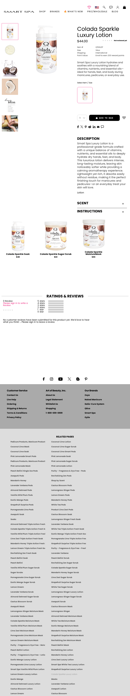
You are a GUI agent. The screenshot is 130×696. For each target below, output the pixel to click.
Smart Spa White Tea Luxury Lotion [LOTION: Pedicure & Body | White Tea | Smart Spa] (67, 665)
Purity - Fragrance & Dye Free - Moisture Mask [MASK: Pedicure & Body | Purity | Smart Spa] (28, 645)
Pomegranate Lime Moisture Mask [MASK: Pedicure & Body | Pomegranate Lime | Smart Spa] (27, 635)
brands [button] (55, 12)
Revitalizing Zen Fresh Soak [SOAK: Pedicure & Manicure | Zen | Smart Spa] (23, 553)
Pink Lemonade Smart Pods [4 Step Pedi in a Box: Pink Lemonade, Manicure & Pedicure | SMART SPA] (23, 456)
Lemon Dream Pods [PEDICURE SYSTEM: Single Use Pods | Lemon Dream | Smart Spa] (60, 495)
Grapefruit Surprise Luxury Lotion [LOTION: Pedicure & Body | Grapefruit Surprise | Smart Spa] (67, 669)
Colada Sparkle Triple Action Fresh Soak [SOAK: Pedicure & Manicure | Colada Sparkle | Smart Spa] (28, 529)
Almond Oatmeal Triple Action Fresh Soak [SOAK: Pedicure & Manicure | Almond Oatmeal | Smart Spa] (28, 524)
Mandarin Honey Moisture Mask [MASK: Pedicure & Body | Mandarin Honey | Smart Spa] (66, 631)
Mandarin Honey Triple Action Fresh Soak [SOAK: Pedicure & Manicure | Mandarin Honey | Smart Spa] (28, 543)
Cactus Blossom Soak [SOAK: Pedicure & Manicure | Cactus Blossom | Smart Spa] (61, 514)
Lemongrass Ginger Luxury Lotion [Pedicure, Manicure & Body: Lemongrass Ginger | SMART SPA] (67, 592)
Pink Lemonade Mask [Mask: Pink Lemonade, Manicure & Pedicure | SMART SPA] (20, 466)
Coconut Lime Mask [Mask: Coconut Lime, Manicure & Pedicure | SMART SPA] (20, 447)
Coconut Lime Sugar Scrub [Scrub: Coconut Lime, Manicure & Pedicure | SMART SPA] (63, 447)
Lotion (80, 193)
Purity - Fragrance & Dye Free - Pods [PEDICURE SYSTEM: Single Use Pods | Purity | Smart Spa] (68, 471)
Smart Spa (90, 413)
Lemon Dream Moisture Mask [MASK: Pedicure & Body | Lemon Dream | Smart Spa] (24, 640)
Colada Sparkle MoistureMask (93, 253)
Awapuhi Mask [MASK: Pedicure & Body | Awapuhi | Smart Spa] (17, 606)
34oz (88, 50)
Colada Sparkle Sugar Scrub (56, 254)
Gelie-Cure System (94, 404)
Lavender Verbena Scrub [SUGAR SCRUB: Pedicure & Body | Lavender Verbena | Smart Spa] (22, 592)
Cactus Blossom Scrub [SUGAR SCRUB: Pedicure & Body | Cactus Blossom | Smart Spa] (21, 602)
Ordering (11, 404)
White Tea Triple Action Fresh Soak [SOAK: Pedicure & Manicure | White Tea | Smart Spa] (67, 529)
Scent (100, 203)
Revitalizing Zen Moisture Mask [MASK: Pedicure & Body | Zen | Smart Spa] (66, 640)
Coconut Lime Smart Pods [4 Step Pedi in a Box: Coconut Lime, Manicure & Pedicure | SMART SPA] (63, 452)
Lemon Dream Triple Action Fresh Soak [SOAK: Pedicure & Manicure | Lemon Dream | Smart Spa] (28, 548)
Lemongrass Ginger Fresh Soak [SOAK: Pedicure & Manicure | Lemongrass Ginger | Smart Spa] (66, 519)
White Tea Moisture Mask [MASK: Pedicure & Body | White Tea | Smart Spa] (63, 621)
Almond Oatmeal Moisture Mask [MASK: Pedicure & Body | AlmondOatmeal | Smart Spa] (66, 616)
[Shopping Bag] (124, 7)
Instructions (100, 211)
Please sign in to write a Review (15, 304)
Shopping (51, 409)
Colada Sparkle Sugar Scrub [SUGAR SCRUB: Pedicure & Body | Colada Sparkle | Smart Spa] (64, 568)
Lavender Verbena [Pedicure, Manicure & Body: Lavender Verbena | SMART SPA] (59, 553)
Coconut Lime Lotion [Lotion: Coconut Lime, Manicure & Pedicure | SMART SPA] (61, 442)
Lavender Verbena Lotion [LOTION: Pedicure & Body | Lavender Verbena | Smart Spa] (63, 684)
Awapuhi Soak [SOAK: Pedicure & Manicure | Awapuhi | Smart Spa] (17, 514)
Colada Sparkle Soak (18, 254)
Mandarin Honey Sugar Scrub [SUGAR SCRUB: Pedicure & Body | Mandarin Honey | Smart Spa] (65, 572)
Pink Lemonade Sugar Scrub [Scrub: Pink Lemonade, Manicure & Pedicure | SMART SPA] (64, 461)
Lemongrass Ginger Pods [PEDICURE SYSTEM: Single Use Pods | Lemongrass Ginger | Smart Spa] (63, 490)
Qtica (87, 409)
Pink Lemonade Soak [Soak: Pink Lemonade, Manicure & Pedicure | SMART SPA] (61, 456)
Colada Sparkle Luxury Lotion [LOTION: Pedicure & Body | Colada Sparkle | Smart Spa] (64, 674)
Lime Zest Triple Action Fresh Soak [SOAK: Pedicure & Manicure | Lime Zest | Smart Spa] (27, 539)
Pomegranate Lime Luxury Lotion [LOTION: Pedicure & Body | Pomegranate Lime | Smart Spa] (26, 665)
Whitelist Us (52, 404)
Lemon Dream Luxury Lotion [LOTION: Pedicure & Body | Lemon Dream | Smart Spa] (24, 674)
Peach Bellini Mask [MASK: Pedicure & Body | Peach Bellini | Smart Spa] (60, 645)
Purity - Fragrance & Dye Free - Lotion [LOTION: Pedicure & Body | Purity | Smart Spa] (28, 655)
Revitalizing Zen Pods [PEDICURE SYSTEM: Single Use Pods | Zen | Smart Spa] (61, 476)
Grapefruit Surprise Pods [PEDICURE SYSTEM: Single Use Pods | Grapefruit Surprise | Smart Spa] (22, 505)
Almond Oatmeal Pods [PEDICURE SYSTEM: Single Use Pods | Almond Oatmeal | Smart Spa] (21, 490)
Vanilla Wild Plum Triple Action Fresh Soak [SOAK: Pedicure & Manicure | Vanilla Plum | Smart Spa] (28, 534)
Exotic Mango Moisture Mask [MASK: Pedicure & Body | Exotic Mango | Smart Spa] (64, 626)
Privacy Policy (14, 417)
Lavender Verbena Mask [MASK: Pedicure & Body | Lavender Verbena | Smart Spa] (22, 616)
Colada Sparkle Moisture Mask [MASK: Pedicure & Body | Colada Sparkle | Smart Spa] (25, 621)
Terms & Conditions (17, 413)
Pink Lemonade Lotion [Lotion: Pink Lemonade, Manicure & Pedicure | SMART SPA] (61, 466)
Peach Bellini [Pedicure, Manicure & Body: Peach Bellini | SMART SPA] (17, 563)
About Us (50, 395)
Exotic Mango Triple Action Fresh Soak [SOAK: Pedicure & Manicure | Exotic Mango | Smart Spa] (68, 534)
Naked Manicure (93, 400)
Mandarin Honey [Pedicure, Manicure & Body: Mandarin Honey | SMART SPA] (18, 480)
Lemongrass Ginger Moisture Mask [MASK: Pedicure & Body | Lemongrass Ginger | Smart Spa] (27, 611)
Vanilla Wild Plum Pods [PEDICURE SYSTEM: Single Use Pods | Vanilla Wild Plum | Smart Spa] (22, 495)
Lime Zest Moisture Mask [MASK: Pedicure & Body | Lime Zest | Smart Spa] (22, 631)
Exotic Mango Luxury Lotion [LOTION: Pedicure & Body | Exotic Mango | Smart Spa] (24, 660)
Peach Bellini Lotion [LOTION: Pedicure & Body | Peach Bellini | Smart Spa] (20, 650)
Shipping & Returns (17, 409)
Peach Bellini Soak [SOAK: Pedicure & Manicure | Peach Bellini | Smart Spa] (19, 558)
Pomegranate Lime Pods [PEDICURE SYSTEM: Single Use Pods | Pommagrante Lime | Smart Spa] (22, 510)
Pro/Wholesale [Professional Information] (97, 12)
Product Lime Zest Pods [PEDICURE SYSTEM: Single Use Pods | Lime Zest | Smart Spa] (62, 510)
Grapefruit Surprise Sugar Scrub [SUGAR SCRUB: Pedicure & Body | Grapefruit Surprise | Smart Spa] (66, 582)
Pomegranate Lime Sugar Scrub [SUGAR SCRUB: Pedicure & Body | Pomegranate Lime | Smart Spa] (25, 577)
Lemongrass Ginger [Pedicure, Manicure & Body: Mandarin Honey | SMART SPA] (60, 611)
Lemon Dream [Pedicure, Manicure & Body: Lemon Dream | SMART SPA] (17, 693)
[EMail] (98, 126)
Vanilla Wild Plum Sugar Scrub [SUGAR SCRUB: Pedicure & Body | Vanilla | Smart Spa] (25, 568)
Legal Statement (54, 400)
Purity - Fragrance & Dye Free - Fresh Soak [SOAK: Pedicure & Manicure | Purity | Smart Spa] (68, 548)
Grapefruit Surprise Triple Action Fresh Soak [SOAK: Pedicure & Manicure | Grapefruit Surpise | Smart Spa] (68, 543)
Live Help (11, 400)
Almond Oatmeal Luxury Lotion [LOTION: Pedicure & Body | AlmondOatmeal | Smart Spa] (25, 684)
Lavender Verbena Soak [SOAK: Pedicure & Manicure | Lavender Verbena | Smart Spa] (62, 524)
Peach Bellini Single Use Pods (24, 471)
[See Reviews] (114, 41)
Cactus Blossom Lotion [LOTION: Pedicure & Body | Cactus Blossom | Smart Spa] (22, 689)
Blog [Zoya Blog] (115, 12)
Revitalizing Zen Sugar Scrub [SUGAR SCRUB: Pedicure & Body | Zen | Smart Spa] (64, 563)
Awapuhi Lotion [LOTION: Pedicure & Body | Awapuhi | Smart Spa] (58, 689)
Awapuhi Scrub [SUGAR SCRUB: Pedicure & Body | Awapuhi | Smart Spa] (58, 602)
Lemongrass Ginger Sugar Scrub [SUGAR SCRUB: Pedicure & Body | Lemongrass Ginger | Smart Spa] (66, 597)
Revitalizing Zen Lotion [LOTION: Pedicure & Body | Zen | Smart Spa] (62, 650)
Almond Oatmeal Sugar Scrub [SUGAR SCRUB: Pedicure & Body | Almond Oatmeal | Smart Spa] (25, 597)
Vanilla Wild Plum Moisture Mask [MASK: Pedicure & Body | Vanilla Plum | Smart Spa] (26, 626)
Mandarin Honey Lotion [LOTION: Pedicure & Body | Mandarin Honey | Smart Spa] (62, 655)
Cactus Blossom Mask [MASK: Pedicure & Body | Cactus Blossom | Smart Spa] (61, 606)
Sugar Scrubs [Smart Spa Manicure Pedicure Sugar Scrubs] (17, 572)
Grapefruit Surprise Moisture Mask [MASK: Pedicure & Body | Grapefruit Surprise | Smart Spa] (67, 635)
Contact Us (12, 395)
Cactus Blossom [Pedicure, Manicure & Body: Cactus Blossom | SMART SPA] (59, 693)
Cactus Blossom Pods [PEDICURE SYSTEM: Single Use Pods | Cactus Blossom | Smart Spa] (61, 485)
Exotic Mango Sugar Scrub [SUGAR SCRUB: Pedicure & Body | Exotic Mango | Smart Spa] (23, 582)
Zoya (87, 395)
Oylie (87, 417)
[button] (19, 11)
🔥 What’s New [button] (73, 12)
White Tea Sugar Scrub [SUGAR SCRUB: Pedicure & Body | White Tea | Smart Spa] (62, 587)
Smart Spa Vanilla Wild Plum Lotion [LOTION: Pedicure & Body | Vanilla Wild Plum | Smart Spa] (27, 669)
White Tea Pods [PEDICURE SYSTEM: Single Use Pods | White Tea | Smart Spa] (58, 505)
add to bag (101, 118)
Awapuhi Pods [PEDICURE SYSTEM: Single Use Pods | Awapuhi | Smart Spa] (17, 476)
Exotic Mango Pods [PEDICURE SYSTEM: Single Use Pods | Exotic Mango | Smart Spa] (19, 500)
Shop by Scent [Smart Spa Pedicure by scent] (58, 480)
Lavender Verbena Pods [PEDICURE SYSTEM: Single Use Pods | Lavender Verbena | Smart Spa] (22, 485)
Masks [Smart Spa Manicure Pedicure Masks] (54, 679)
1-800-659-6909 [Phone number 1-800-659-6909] (54, 413)
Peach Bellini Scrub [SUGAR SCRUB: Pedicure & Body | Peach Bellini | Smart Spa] (60, 558)
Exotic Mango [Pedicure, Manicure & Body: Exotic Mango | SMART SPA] (17, 679)
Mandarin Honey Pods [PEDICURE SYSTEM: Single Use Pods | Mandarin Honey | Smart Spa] (61, 500)
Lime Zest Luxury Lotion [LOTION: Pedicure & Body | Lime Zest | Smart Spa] (62, 660)
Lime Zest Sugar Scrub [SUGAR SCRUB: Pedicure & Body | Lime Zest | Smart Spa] (61, 577)
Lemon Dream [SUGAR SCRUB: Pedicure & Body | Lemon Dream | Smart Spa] (17, 587)
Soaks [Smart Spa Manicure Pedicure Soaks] (13, 519)
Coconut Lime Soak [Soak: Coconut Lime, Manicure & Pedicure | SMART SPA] (20, 452)
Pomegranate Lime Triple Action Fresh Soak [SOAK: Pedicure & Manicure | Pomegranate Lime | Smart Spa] (68, 539)
